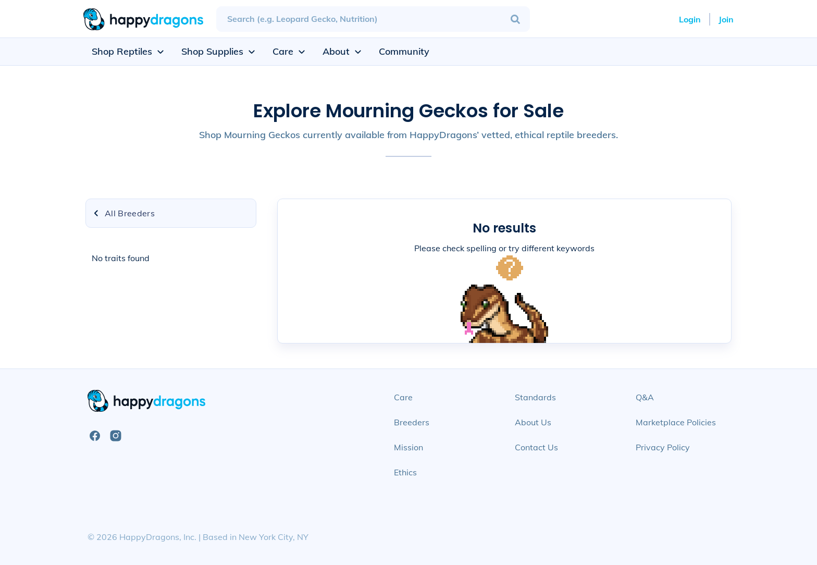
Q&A (645, 397)
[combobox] (373, 19)
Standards (535, 397)
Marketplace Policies (676, 422)
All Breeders (123, 213)
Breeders (411, 422)
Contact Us (536, 447)
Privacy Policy (663, 447)
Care (403, 397)
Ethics (405, 472)
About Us (533, 422)
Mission (408, 447)
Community (404, 51)
